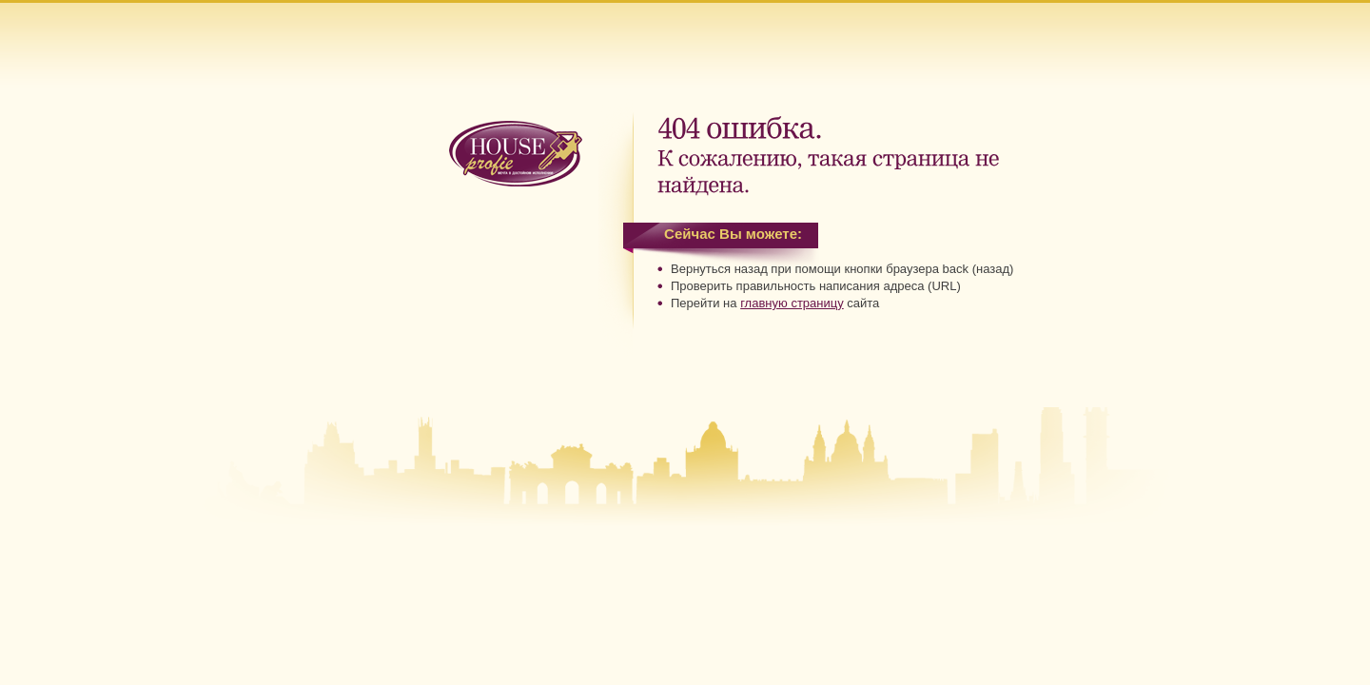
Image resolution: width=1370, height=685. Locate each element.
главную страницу (792, 303)
